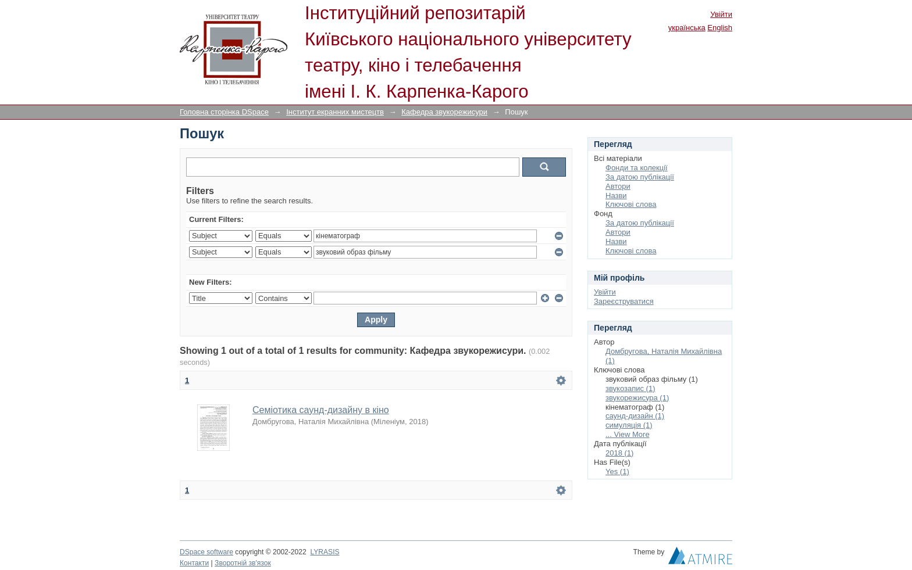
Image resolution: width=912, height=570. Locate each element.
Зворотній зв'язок (243, 563)
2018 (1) (619, 453)
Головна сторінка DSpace (224, 111)
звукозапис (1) (630, 388)
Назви (616, 195)
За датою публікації (639, 177)
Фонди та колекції (636, 167)
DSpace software (206, 552)
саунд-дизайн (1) (634, 415)
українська (687, 27)
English (719, 27)
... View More (627, 434)
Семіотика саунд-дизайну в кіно (320, 410)
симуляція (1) (629, 425)
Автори (617, 186)
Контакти (194, 563)
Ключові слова (630, 204)
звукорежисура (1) (637, 397)
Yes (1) (617, 471)
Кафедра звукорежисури (444, 111)
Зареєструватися (624, 301)
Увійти (721, 14)
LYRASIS (324, 552)
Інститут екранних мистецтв (335, 111)
